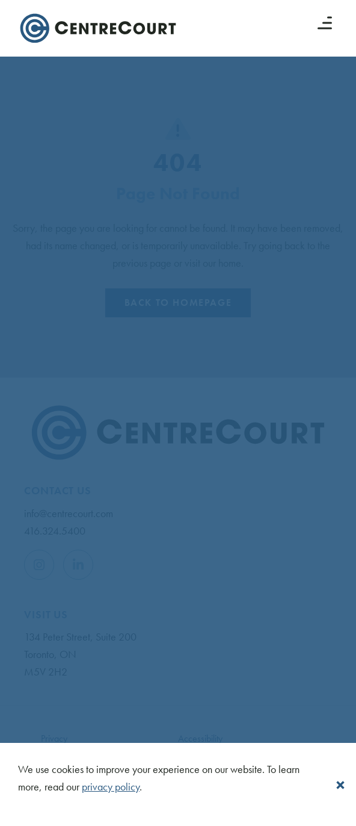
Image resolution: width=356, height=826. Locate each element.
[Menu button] (325, 22)
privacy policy (111, 786)
